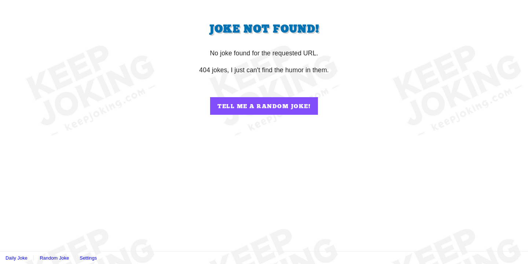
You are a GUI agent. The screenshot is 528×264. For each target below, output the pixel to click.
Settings (88, 258)
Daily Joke (16, 258)
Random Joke (54, 258)
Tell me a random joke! (264, 106)
